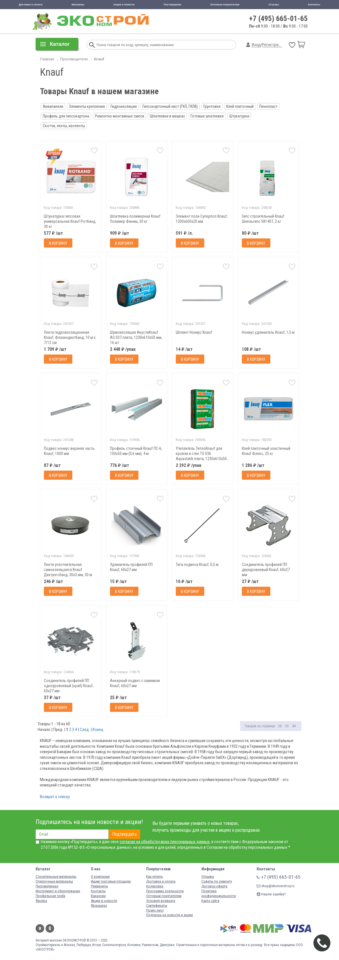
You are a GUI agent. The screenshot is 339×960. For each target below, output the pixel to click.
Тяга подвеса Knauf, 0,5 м (197, 564)
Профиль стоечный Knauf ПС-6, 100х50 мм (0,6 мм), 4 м (136, 451)
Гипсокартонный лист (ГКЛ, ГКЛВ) (170, 106)
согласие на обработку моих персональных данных (165, 841)
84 (294, 726)
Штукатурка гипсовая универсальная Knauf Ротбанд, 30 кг (70, 221)
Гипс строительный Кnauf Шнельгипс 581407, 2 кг (263, 219)
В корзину (58, 243)
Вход (256, 44)
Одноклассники (50, 928)
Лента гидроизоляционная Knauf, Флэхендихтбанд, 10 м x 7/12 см (69, 337)
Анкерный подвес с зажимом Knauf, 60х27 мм (135, 683)
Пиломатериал (47, 886)
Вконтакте (40, 928)
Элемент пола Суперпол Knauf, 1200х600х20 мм (202, 219)
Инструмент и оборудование (58, 891)
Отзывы (274, 4)
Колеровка (154, 886)
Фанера (41, 901)
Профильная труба (50, 896)
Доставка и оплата (30, 4)
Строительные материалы (56, 876)
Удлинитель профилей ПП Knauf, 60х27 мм (131, 567)
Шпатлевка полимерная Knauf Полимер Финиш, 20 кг (135, 219)
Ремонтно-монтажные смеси (119, 116)
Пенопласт (268, 106)
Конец (98, 729)
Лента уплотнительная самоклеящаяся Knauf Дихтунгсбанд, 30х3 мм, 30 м (68, 569)
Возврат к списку (55, 796)
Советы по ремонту (216, 881)
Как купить (154, 876)
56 (287, 726)
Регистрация (273, 44)
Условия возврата (160, 901)
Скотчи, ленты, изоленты (64, 125)
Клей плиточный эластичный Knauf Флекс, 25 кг (266, 451)
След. (85, 729)
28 (279, 726)
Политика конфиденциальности (218, 893)
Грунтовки (211, 106)
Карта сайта (210, 901)
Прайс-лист (155, 910)
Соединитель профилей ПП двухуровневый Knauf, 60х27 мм (266, 569)
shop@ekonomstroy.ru (276, 886)
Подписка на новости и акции (169, 915)
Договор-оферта (214, 886)
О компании (100, 876)
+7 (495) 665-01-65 (278, 18)
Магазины (78, 4)
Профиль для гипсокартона (66, 116)
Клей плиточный (240, 106)
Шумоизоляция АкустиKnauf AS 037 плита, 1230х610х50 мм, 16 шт (136, 337)
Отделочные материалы (54, 881)
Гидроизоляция (124, 106)
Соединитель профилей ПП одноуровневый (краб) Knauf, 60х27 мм (68, 685)
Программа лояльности (165, 891)
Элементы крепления (87, 106)
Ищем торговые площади (111, 881)
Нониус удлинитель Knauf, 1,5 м (268, 332)
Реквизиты (99, 886)
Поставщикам (172, 4)
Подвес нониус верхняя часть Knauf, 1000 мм (69, 451)
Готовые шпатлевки (207, 116)
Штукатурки (239, 116)
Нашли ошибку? (271, 894)
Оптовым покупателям (225, 4)
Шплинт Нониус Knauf (194, 332)
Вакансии (98, 896)
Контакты (314, 4)
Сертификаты (156, 905)
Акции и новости (124, 4)
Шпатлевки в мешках (167, 116)
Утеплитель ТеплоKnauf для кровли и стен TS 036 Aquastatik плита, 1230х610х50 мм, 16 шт (201, 453)
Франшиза (99, 905)
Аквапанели (53, 106)
